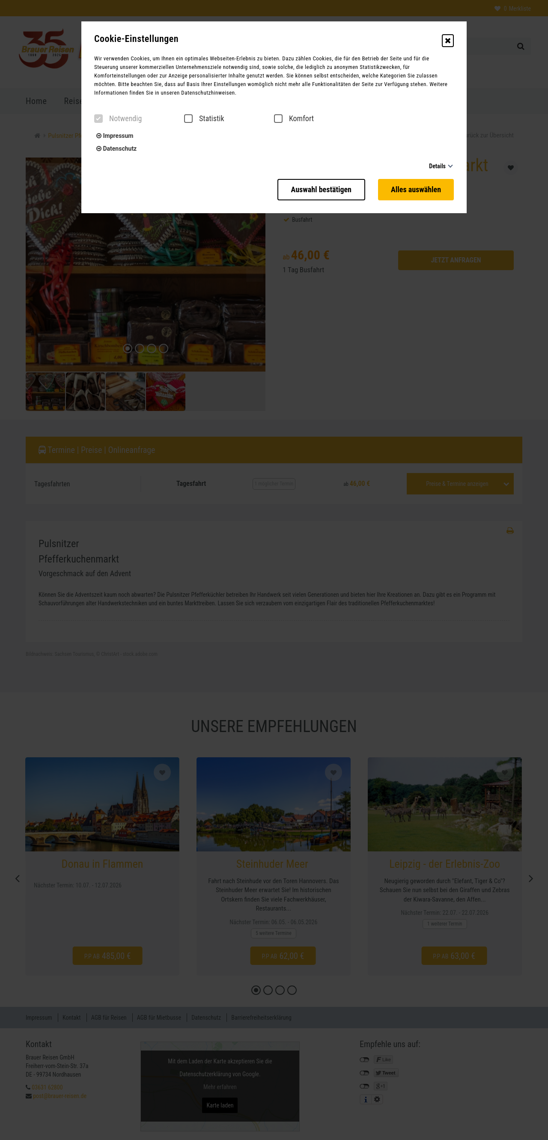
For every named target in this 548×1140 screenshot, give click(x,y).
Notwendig (118, 118)
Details (437, 166)
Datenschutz (116, 148)
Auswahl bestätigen (321, 189)
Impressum (114, 135)
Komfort (294, 118)
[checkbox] (98, 118)
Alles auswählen (416, 189)
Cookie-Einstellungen (136, 39)
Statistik (204, 118)
